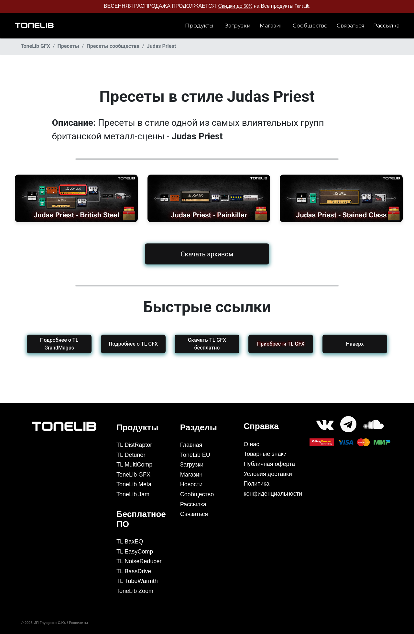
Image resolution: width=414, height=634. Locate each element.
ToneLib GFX (133, 474)
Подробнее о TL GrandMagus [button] (59, 344)
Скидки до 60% (235, 6)
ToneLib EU (195, 455)
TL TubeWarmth (137, 581)
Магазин (272, 25)
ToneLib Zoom (134, 591)
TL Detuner (130, 455)
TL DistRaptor (134, 445)
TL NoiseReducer (138, 561)
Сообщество (310, 25)
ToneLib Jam (132, 494)
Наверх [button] (355, 344)
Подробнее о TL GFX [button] (133, 344)
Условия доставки (268, 474)
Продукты (199, 25)
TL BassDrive (133, 571)
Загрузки (238, 25)
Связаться (351, 25)
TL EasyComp (134, 551)
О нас (251, 444)
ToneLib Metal (134, 484)
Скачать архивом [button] (207, 254)
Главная (191, 445)
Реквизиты (79, 623)
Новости (191, 484)
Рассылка (386, 25)
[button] (280, 344)
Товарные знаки (265, 454)
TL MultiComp (134, 464)
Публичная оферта (269, 464)
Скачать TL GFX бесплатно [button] (207, 344)
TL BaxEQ (129, 541)
